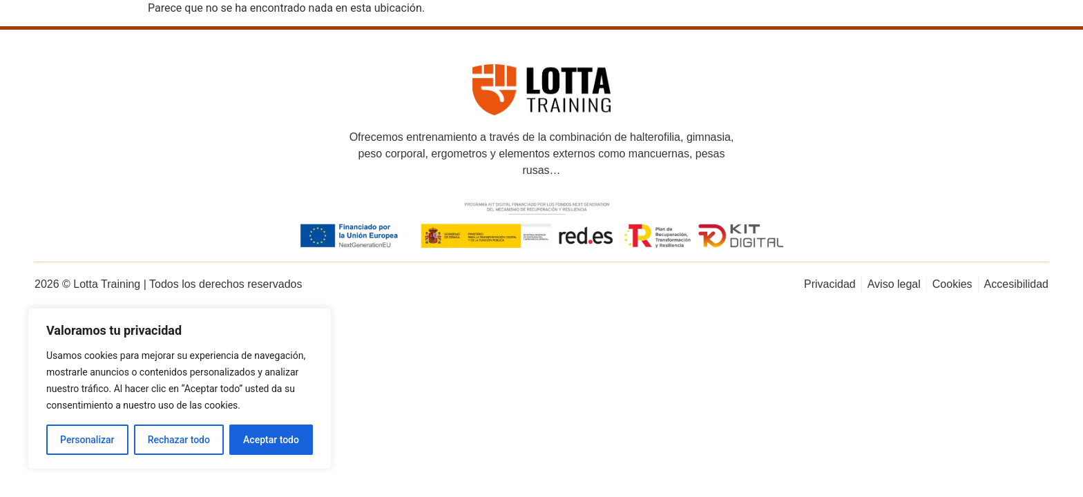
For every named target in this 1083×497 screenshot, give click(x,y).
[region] (180, 388)
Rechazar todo (179, 439)
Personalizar (87, 439)
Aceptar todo (271, 439)
